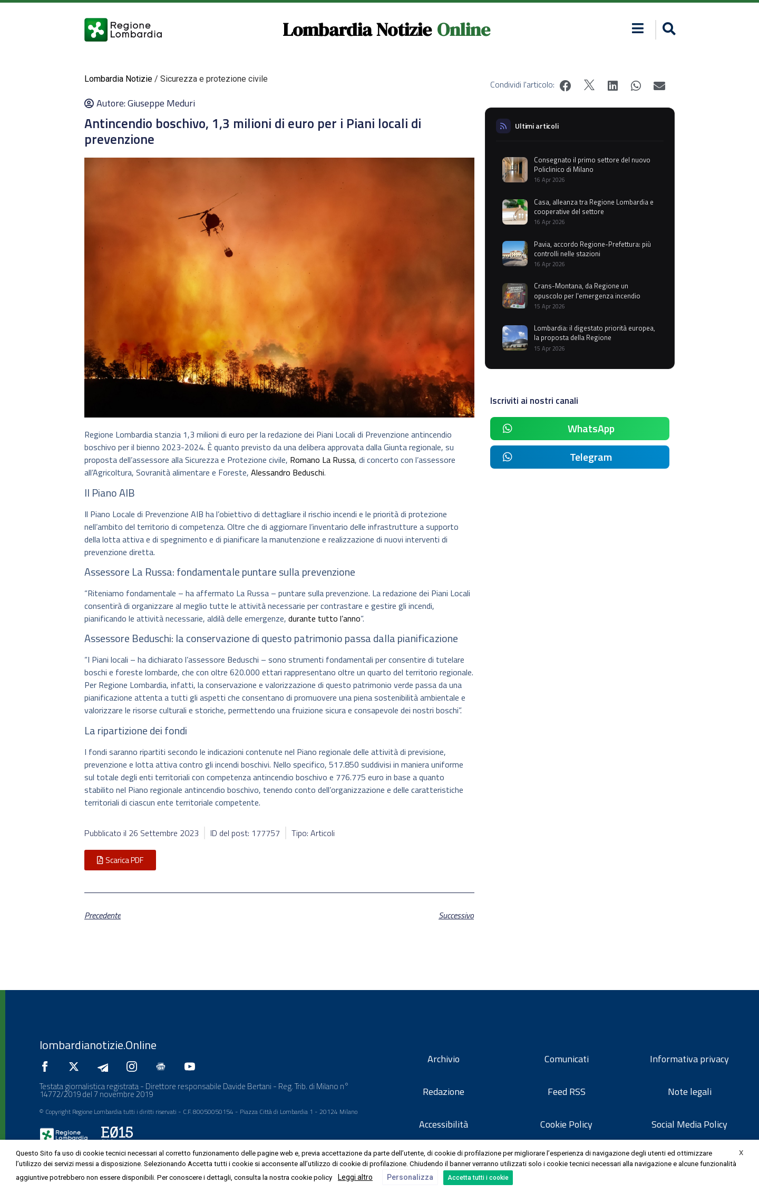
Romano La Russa (322, 459)
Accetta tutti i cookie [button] (478, 1177)
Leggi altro (355, 1177)
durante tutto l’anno (324, 618)
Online (463, 29)
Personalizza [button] (410, 1177)
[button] (667, 30)
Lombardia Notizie (357, 29)
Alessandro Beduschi (287, 472)
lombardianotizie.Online (98, 1045)
